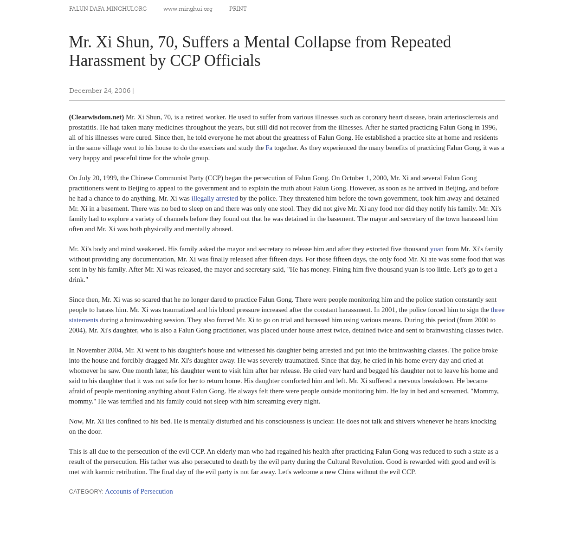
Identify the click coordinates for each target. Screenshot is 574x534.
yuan (437, 249)
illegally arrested (215, 198)
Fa (268, 147)
